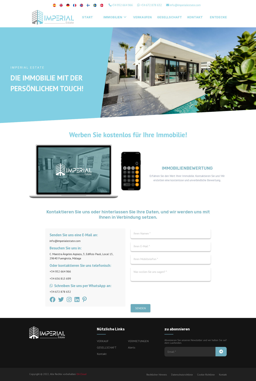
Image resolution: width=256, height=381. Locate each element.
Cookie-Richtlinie (206, 374)
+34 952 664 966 (121, 5)
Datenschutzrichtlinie (182, 374)
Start (87, 17)
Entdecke (218, 17)
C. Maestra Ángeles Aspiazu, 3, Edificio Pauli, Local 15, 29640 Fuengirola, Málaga (81, 256)
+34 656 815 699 (60, 278)
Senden (140, 308)
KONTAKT (195, 17)
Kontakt (102, 354)
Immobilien (114, 17)
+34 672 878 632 (149, 5)
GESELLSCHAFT (169, 17)
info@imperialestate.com (183, 5)
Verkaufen (142, 17)
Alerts (131, 347)
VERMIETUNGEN (138, 341)
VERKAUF (103, 341)
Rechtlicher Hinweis (156, 374)
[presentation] (158, 294)
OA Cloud (81, 374)
